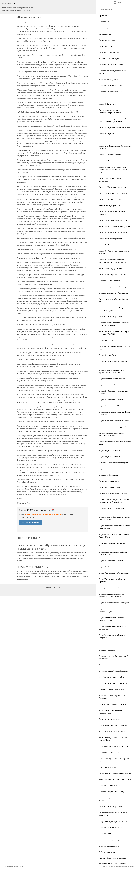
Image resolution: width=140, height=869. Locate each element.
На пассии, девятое (106, 28)
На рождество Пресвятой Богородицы (113, 588)
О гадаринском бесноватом (109, 752)
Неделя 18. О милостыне (108, 161)
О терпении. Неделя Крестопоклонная (113, 821)
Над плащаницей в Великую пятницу (113, 493)
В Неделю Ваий (105, 834)
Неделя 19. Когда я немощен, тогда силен (114, 187)
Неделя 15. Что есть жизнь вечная (111, 140)
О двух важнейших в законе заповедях (113, 725)
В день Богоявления (106, 469)
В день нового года (106, 340)
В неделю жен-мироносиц (108, 79)
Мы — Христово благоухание (110, 665)
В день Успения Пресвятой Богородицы (114, 573)
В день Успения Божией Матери (111, 406)
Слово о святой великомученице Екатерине (115, 773)
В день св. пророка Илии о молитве (112, 385)
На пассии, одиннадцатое (108, 40)
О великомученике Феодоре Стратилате (113, 671)
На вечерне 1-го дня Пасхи (109, 52)
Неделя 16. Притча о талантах (110, 155)
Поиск (117, 3)
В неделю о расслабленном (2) (110, 92)
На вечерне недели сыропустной (111, 317)
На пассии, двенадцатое (108, 46)
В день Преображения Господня (111, 400)
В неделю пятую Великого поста (111, 828)
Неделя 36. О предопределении (110, 268)
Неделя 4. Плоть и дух (107, 104)
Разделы (56, 587)
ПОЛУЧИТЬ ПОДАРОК (30, 522)
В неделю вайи (104, 22)
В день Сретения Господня (109, 355)
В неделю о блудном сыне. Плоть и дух (113, 287)
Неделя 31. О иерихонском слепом (111, 245)
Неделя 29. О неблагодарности (110, 239)
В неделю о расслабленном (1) (110, 86)
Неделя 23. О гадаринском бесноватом (113, 193)
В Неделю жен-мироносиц (109, 840)
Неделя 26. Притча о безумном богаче (113, 220)
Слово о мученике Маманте (109, 719)
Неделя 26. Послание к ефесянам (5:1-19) (114, 226)
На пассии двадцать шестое (109, 481)
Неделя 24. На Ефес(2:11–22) (110, 199)
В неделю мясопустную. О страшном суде (114, 293)
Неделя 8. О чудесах (106, 134)
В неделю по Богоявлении (108, 475)
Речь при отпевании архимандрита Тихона (114, 427)
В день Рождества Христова (109, 450)
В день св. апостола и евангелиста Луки (114, 421)
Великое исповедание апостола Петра (113, 704)
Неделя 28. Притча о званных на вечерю (114, 233)
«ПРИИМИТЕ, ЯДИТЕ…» (33, 567)
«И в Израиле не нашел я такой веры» (113, 677)
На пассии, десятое (106, 34)
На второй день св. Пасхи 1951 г (111, 65)
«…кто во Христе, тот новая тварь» (112, 731)
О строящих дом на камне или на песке (113, 746)
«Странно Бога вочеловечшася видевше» (114, 463)
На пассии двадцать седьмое (109, 487)
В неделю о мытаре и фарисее (110, 281)
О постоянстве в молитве (108, 767)
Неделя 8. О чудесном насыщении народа (114, 128)
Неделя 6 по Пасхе (106, 98)
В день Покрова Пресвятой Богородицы (114, 603)
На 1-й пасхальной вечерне (109, 58)
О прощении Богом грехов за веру (111, 689)
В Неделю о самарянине (108, 852)
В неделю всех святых (107, 644)
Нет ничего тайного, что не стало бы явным (115, 779)
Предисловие (104, 16)
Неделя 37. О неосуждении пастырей (112, 275)
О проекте (47, 587)
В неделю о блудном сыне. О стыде (112, 792)
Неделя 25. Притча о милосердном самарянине (118, 866)
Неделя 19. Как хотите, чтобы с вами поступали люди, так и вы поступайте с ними (113, 169)
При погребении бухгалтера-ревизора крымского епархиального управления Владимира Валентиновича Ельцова (113, 860)
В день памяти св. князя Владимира (112, 379)
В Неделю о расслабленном (109, 846)
